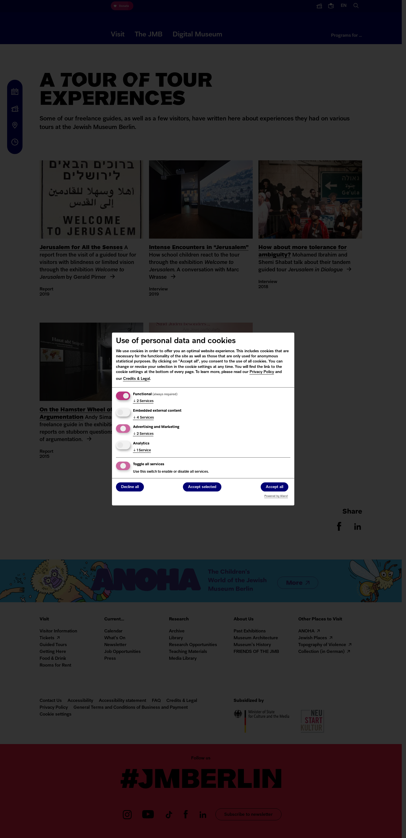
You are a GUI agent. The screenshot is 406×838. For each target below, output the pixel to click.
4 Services (143, 417)
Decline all (130, 487)
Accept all (274, 487)
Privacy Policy (262, 372)
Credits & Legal (136, 379)
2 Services (143, 401)
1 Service (142, 450)
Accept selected (202, 487)
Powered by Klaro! (276, 496)
